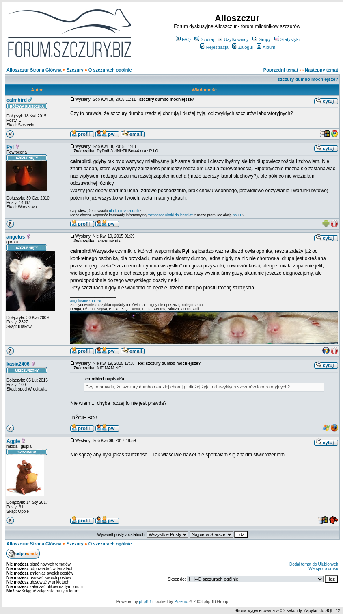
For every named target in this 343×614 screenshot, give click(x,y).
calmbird (16, 100)
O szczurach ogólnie (110, 69)
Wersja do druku (323, 568)
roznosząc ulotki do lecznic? (170, 215)
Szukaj (204, 39)
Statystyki (287, 39)
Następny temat (321, 69)
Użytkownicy (233, 39)
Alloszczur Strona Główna (34, 69)
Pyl (10, 147)
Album (266, 47)
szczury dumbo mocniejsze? (308, 79)
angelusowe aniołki (85, 301)
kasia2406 (18, 364)
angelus (15, 237)
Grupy (261, 39)
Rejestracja (214, 47)
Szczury (75, 69)
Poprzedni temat (280, 69)
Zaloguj (242, 47)
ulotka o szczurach (124, 211)
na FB (237, 215)
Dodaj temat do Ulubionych (313, 564)
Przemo (181, 601)
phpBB (145, 601)
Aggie (13, 441)
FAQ (183, 39)
